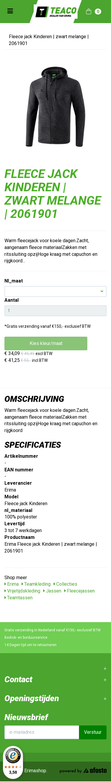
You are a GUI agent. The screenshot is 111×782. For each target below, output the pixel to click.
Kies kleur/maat (46, 343)
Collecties (65, 584)
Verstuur (93, 732)
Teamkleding (36, 584)
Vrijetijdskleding (22, 591)
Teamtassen (18, 597)
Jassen (52, 591)
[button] (55, 291)
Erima (11, 584)
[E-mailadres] (41, 732)
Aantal (11, 300)
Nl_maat (13, 281)
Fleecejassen (79, 591)
